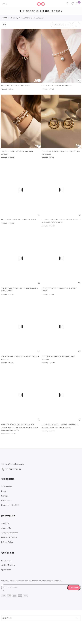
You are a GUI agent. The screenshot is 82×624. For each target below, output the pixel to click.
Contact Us (6, 528)
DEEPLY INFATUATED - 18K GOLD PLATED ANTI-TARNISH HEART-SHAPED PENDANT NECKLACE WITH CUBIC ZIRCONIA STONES (19, 427)
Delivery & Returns (9, 537)
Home (4, 18)
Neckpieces (6, 500)
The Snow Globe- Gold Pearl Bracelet (57, 85)
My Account (6, 560)
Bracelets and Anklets (10, 505)
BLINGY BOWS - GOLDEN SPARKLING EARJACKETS (18, 220)
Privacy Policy (7, 542)
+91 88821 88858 (13, 469)
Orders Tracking (8, 565)
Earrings (4, 496)
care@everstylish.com (14, 464)
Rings (3, 491)
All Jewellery (6, 486)
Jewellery (14, 18)
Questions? (6, 570)
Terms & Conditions (9, 533)
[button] (39, 80)
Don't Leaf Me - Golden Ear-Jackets (15, 85)
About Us (5, 523)
